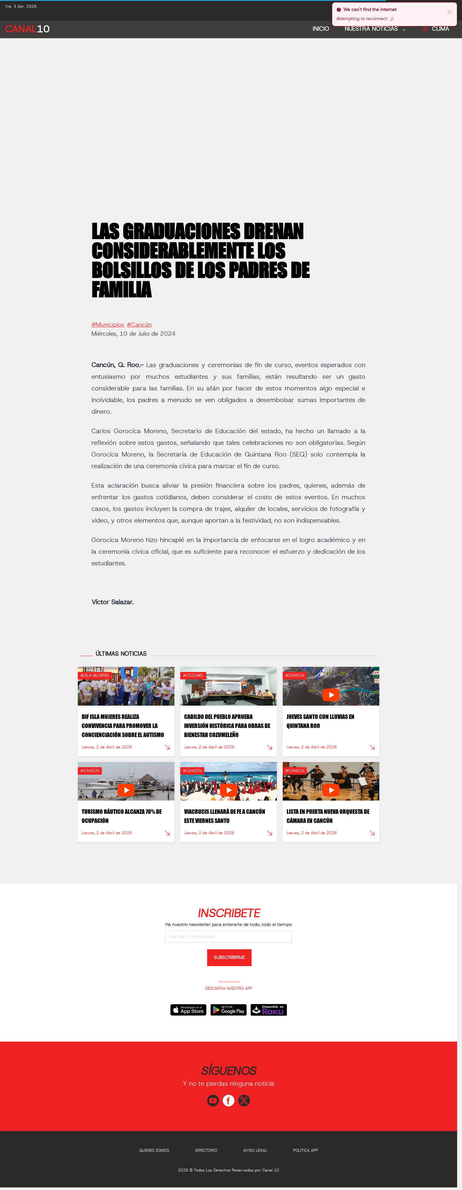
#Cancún (139, 322)
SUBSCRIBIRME (229, 957)
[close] (450, 11)
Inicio (321, 29)
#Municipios (107, 322)
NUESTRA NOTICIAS (372, 29)
